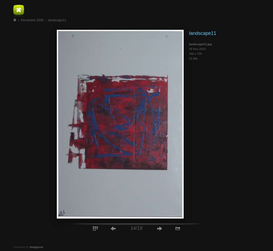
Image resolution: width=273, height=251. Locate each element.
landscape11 (57, 20)
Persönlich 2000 (32, 20)
